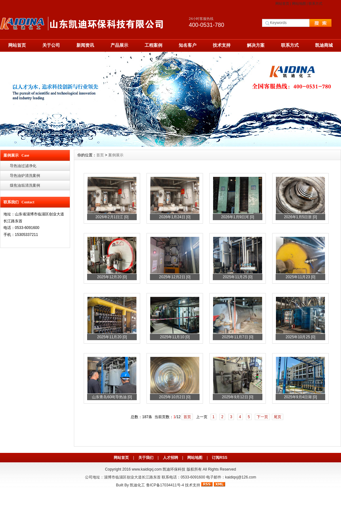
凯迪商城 (324, 45)
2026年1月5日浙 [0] (300, 217)
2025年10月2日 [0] (174, 397)
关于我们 (145, 457)
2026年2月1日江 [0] (112, 217)
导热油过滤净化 (23, 166)
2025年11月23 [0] (300, 277)
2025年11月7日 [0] (237, 337)
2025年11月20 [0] (112, 337)
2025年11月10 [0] (174, 337)
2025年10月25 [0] (300, 337)
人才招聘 (170, 457)
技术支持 (221, 45)
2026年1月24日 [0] (174, 217)
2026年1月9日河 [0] (237, 217)
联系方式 (315, 3)
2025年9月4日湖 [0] (300, 397)
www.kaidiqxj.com (147, 469)
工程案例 (153, 45)
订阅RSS (219, 457)
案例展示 (115, 155)
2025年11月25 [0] (237, 277)
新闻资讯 (85, 45)
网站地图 (299, 3)
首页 (100, 155)
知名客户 (187, 45)
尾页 (277, 417)
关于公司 (51, 45)
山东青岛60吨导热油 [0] (112, 397)
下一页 (262, 417)
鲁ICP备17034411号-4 (165, 485)
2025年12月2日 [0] (174, 277)
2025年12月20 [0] (112, 277)
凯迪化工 (137, 485)
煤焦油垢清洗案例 (25, 185)
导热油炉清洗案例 (25, 175)
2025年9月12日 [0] (237, 397)
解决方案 (256, 45)
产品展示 (119, 45)
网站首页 (282, 3)
